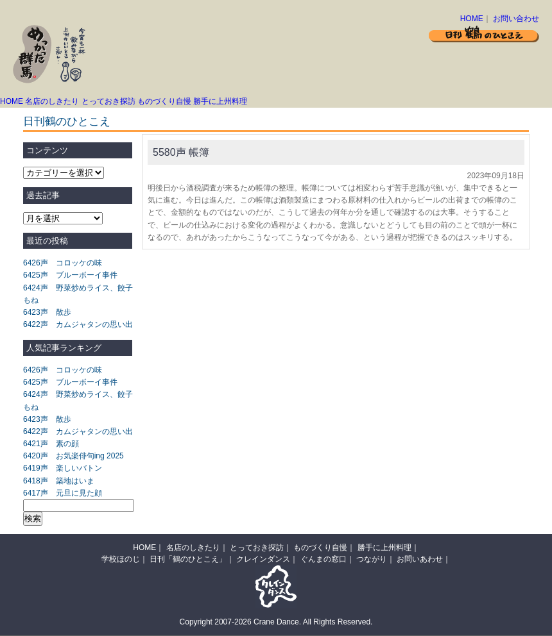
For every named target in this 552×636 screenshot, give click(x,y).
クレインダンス (263, 559)
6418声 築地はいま (58, 480)
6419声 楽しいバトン (62, 468)
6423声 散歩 (47, 312)
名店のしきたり (52, 101)
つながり (371, 559)
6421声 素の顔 (51, 443)
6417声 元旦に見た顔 (62, 493)
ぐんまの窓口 (323, 559)
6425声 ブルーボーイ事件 (70, 275)
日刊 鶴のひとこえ (484, 33)
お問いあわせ (420, 559)
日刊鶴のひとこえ (66, 121)
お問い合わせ (516, 18)
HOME (471, 18)
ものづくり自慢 (164, 101)
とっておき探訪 (108, 101)
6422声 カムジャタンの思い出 (78, 324)
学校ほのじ (120, 559)
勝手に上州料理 (220, 101)
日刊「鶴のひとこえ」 (188, 559)
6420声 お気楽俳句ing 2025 (73, 455)
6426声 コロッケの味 (62, 262)
